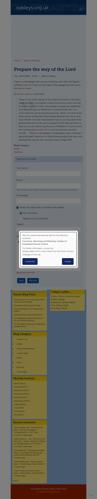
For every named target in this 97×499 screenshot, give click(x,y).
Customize (30, 261)
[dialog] (48, 249)
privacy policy (28, 251)
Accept (68, 261)
